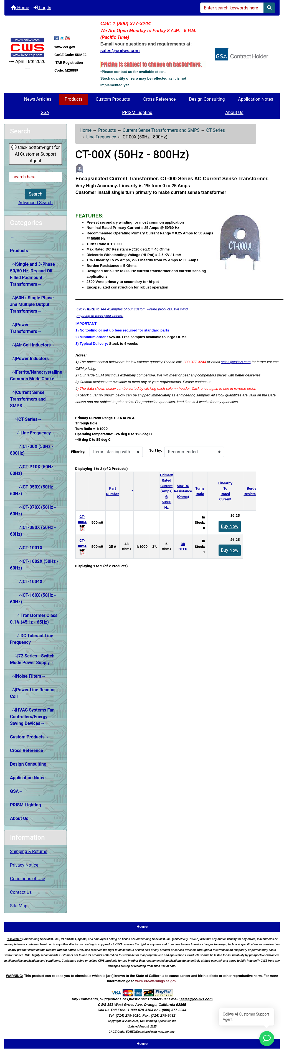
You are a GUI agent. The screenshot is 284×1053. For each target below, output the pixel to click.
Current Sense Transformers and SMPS (161, 130)
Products (73, 99)
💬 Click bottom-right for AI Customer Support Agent (35, 154)
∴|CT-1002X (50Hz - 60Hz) (34, 565)
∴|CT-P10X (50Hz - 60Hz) (33, 470)
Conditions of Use (27, 878)
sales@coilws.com (235, 362)
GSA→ (16, 791)
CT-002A (82, 546)
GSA (44, 112)
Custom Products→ (29, 737)
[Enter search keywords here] (232, 7)
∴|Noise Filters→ (28, 676)
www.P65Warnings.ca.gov (155, 981)
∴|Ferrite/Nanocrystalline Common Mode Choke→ (36, 375)
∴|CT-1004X (26, 581)
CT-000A (82, 522)
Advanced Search (35, 202)
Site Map (18, 905)
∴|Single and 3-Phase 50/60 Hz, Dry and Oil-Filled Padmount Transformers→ (32, 274)
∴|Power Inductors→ (31, 358)
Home (20, 7)
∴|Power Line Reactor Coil (32, 693)
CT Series (215, 130)
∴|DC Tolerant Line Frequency (31, 639)
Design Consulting (207, 99)
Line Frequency (101, 137)
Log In (42, 7)
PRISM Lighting (137, 112)
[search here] (35, 177)
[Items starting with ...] (116, 452)
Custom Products (113, 99)
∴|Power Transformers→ (26, 328)
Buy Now (230, 526)
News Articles (38, 99)
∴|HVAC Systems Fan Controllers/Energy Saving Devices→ (32, 716)
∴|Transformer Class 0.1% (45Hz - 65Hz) (33, 619)
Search (35, 194)
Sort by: (155, 450)
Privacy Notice (24, 865)
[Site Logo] (27, 47)
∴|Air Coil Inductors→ (32, 345)
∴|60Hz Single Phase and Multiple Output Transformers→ (32, 304)
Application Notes (255, 99)
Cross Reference (159, 99)
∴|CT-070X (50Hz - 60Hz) (33, 511)
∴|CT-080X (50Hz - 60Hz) (33, 531)
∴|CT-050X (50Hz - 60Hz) (33, 490)
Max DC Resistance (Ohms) (183, 491)
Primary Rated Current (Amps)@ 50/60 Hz (166, 491)
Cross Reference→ (28, 750)
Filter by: (78, 452)
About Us (234, 112)
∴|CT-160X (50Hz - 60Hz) (33, 598)
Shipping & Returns (28, 851)
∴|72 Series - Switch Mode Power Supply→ (32, 659)
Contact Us (21, 892)
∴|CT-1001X (26, 547)
